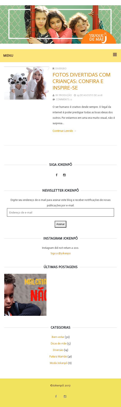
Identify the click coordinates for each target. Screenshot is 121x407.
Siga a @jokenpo (60, 253)
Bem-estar (58, 337)
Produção (65, 95)
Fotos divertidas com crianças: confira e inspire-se (81, 81)
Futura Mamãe (58, 356)
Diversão (61, 68)
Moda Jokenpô (59, 363)
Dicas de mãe (59, 343)
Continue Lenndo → (64, 130)
